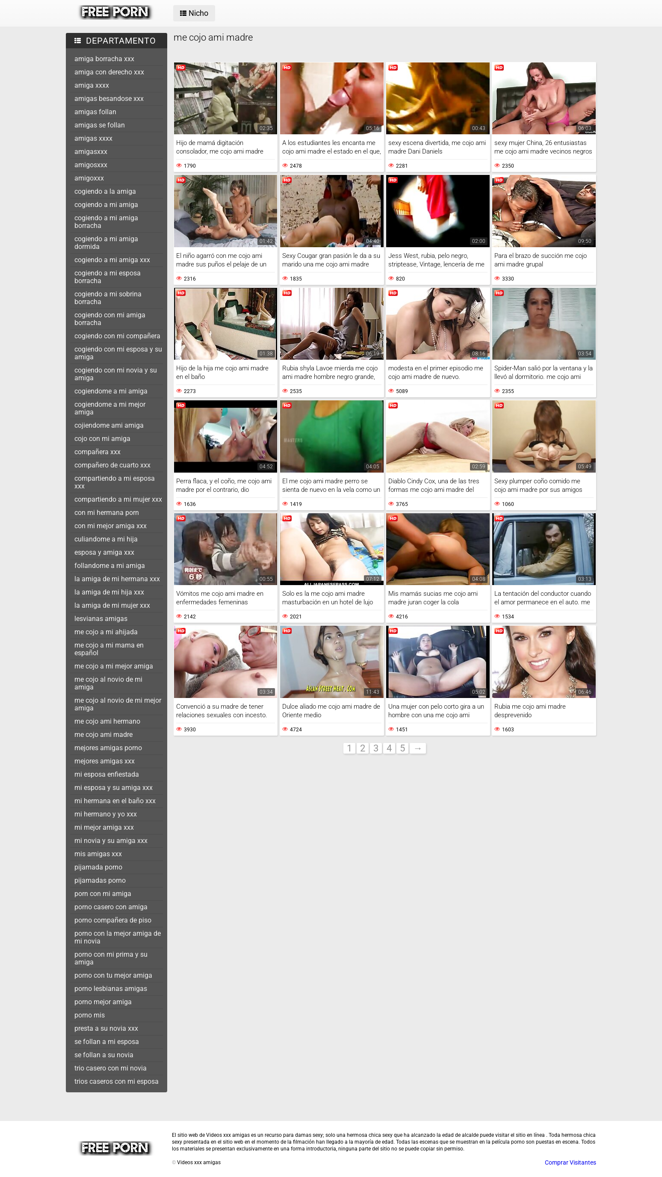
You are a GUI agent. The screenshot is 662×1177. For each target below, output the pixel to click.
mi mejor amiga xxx (104, 827)
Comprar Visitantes (570, 1162)
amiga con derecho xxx (109, 72)
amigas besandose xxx (109, 99)
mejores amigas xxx (104, 761)
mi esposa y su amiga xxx (113, 788)
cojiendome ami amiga (109, 425)
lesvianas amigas (100, 619)
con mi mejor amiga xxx (110, 526)
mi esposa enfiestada (106, 774)
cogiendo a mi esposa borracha (107, 277)
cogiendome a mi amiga (111, 391)
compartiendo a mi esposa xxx (114, 482)
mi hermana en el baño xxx (115, 801)
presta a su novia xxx (106, 1028)
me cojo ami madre (103, 734)
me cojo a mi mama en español (109, 649)
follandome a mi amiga (109, 566)
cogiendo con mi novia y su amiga (115, 374)
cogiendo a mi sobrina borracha (108, 298)
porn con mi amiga (102, 894)
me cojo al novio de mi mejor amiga (117, 704)
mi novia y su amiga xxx (111, 841)
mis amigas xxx (98, 854)
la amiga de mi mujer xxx (112, 605)
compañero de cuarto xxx (112, 465)
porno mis (89, 1015)
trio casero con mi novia (110, 1068)
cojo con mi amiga (102, 439)
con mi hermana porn (106, 513)
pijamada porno (98, 867)
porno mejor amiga (103, 1002)
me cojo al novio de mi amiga (108, 683)
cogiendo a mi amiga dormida (106, 243)
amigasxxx (90, 152)
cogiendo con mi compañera (117, 336)
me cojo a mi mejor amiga (113, 666)
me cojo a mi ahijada (106, 632)
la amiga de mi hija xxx (109, 592)
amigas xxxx (93, 138)
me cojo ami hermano (107, 721)
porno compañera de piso (112, 920)
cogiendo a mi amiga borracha (106, 222)
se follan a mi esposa (106, 1042)
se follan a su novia (103, 1055)
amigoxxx (89, 178)
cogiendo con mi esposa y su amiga (118, 353)
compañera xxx (97, 452)
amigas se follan (99, 125)
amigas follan (95, 112)
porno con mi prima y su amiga (111, 958)
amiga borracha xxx (104, 59)
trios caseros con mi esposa (116, 1081)
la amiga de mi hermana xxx (117, 579)
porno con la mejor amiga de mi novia (117, 937)
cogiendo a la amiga (105, 191)
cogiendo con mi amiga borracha (109, 319)
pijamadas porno (100, 880)
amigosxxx (90, 165)
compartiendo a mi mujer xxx (118, 499)
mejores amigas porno (108, 748)
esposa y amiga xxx (104, 552)
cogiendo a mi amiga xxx (112, 260)
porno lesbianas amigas (110, 989)
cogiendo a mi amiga (106, 205)
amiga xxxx (91, 85)
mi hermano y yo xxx (105, 814)
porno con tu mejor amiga (113, 975)
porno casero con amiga (111, 907)
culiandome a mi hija (106, 539)
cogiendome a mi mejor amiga (109, 408)
